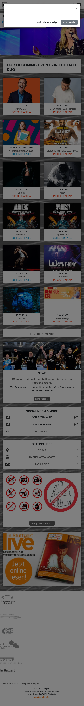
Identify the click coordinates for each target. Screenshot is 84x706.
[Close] (76, 8)
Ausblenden (69, 22)
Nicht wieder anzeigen (46, 22)
